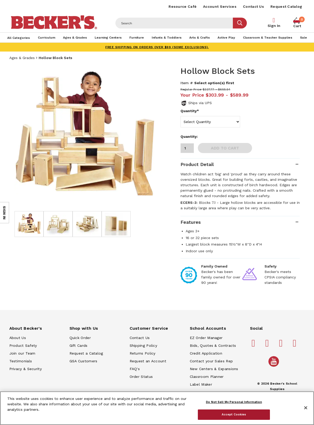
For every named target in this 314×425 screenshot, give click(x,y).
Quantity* (189, 111)
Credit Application (206, 353)
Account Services (219, 6)
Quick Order (80, 338)
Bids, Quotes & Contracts (213, 345)
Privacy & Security (25, 369)
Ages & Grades (22, 58)
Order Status (141, 376)
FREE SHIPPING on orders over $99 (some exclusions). (157, 47)
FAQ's (135, 369)
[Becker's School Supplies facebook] (254, 345)
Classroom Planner (207, 376)
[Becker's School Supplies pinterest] (267, 345)
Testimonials (20, 361)
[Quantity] (187, 148)
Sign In (274, 26)
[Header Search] (174, 23)
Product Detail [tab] (197, 164)
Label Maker (201, 384)
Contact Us (253, 6)
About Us (17, 338)
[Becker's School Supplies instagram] (281, 345)
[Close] (305, 408)
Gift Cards (78, 345)
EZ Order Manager (206, 338)
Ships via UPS (200, 103)
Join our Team (22, 353)
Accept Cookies (234, 414)
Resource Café (183, 6)
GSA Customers (83, 361)
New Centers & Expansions (214, 369)
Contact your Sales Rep (211, 361)
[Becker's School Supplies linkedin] (295, 345)
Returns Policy (143, 353)
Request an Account (148, 361)
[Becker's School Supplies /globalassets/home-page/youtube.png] (274, 366)
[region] (157, 408)
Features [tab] (190, 222)
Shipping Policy (143, 345)
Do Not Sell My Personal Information (234, 402)
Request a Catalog (86, 353)
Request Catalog (286, 6)
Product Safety (23, 345)
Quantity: (189, 136)
